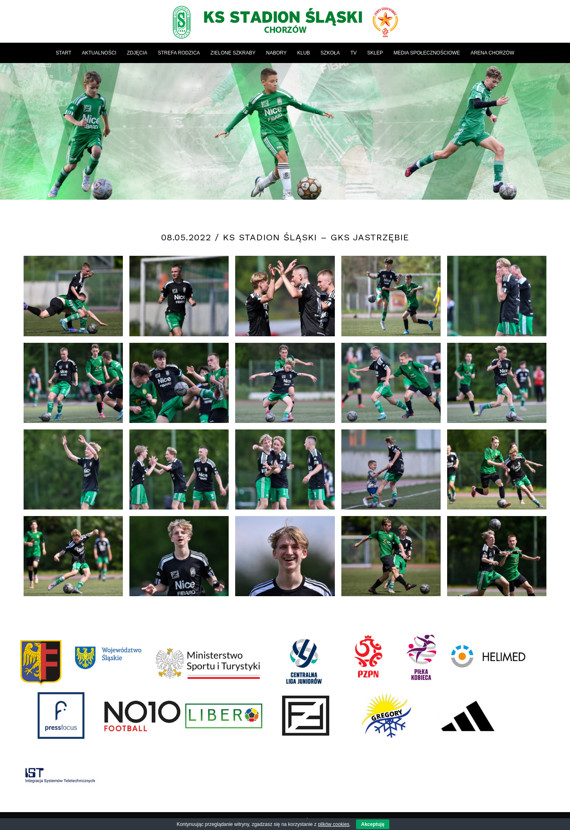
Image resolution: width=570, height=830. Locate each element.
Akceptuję (372, 824)
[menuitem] (63, 53)
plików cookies (333, 824)
